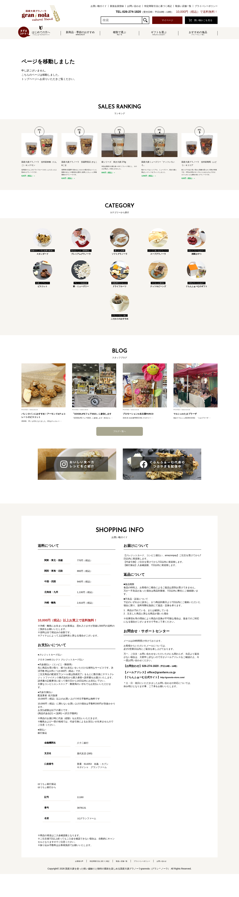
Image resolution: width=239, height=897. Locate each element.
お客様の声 (70, 884)
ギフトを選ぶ (159, 33)
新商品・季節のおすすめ (80, 33)
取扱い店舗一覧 (183, 6)
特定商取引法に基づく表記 (158, 6)
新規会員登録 (117, 6)
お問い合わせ (134, 6)
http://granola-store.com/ (176, 700)
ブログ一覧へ (119, 454)
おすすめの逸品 (198, 33)
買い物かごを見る (203, 20)
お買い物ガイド (99, 6)
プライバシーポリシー (206, 6)
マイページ (167, 20)
